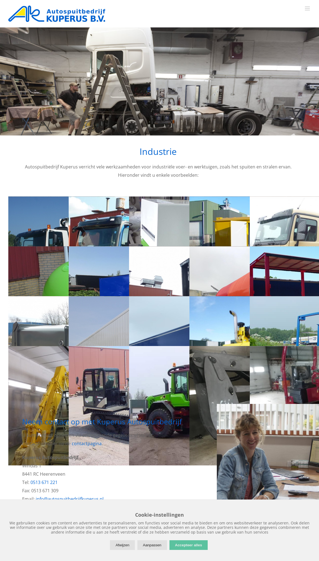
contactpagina (87, 443)
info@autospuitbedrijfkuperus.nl (70, 499)
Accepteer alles (188, 545)
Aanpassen (152, 545)
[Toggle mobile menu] (308, 8)
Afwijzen (122, 545)
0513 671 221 (44, 482)
